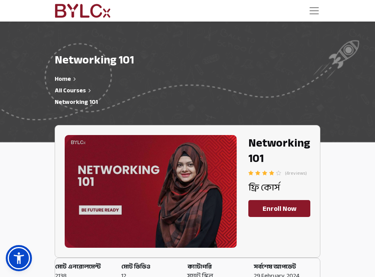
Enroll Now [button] (279, 208)
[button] (19, 258)
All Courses (70, 90)
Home (63, 79)
